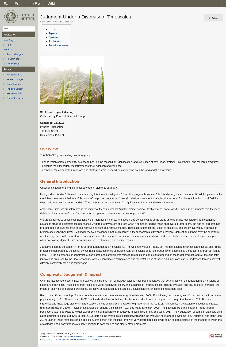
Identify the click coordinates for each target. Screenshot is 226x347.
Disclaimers (96, 339)
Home (52, 29)
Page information (15, 98)
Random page (14, 59)
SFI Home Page (11, 63)
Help (9, 45)
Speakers (54, 37)
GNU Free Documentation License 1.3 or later (82, 336)
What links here (14, 74)
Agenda (53, 33)
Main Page (9, 40)
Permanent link (14, 93)
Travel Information (59, 45)
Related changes (15, 79)
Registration (55, 41)
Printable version (15, 89)
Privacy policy (46, 339)
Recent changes (15, 54)
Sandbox (8, 49)
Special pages (14, 84)
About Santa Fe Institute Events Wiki (71, 339)
